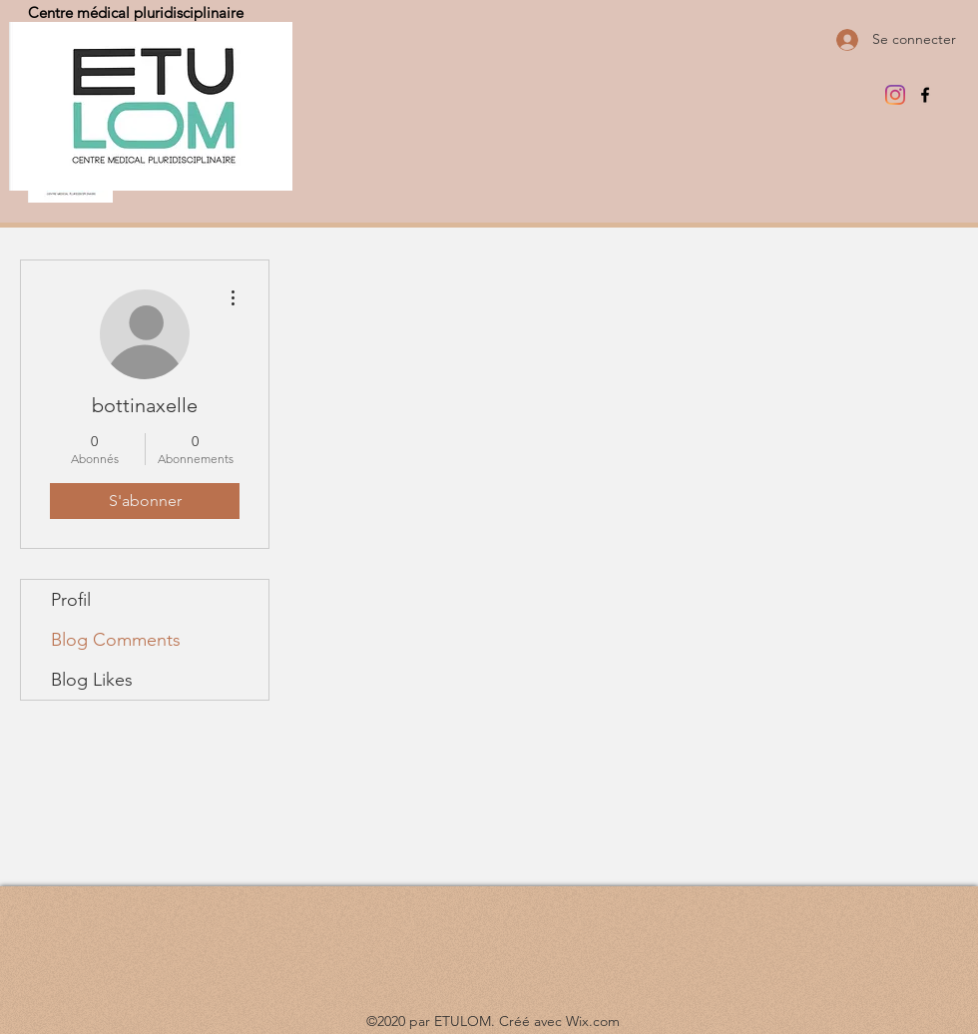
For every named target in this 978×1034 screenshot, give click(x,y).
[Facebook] (925, 95)
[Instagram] (895, 95)
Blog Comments (116, 640)
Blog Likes (92, 680)
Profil (71, 600)
